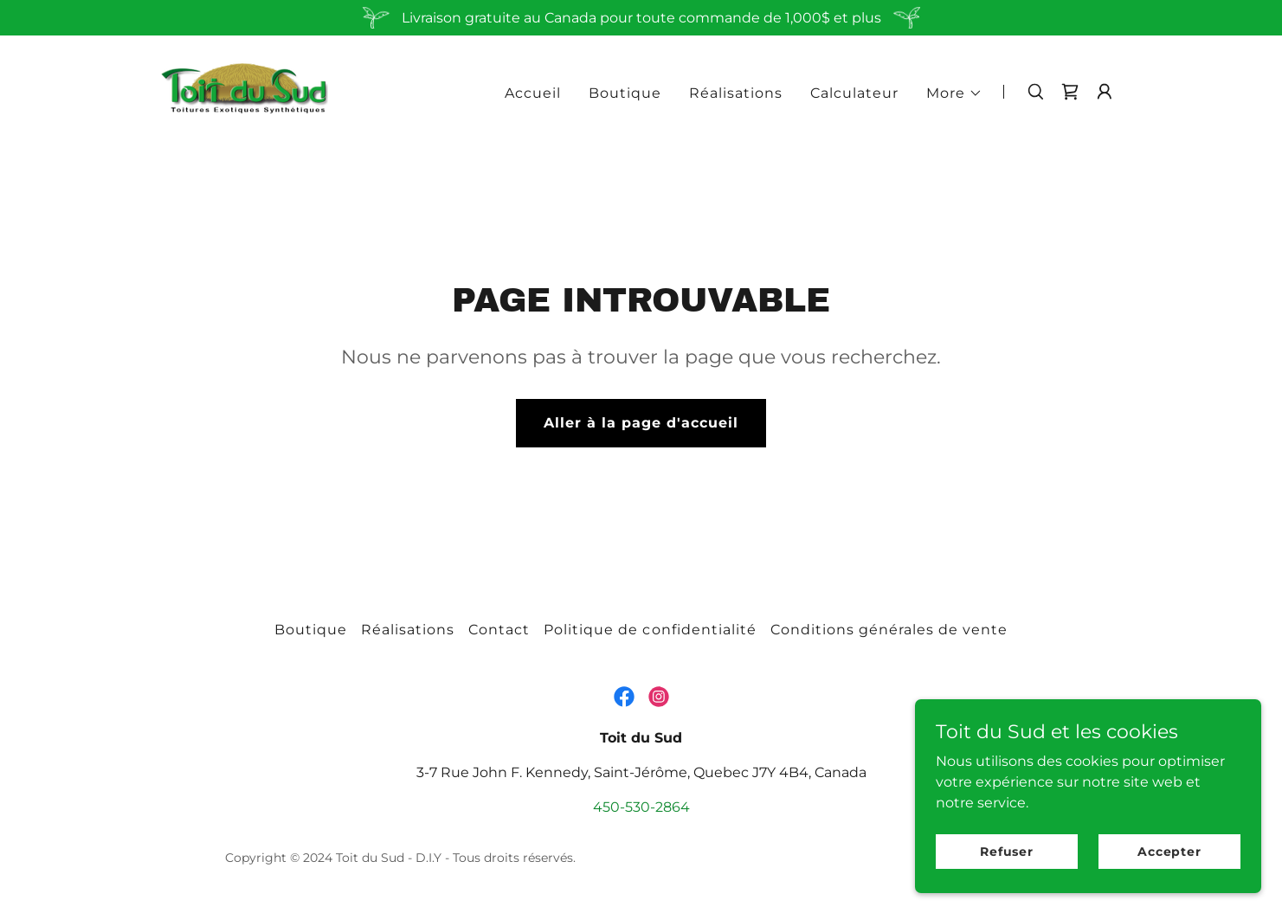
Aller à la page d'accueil (641, 423)
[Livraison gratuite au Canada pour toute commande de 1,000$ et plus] (641, 17)
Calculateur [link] (854, 93)
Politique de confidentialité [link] (650, 629)
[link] (244, 90)
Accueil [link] (533, 93)
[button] (954, 93)
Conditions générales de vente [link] (889, 629)
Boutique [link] (625, 93)
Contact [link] (499, 629)
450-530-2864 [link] (641, 807)
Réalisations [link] (736, 93)
